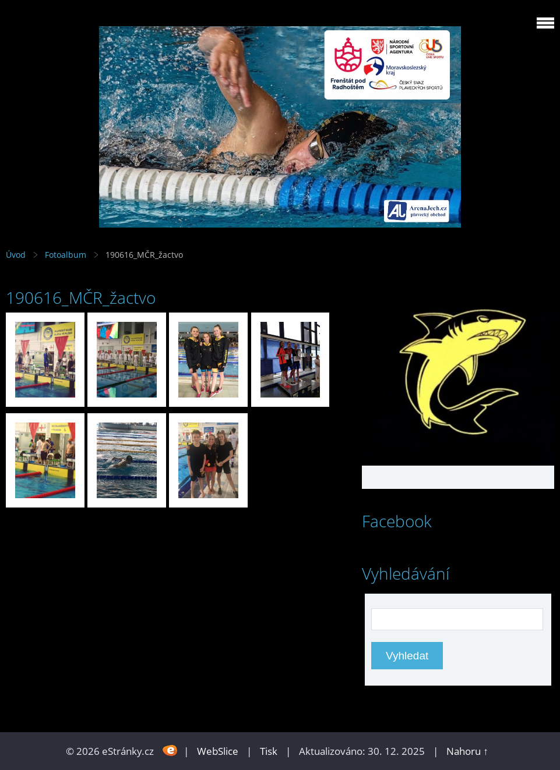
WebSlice (217, 751)
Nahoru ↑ (467, 751)
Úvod (16, 254)
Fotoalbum (65, 254)
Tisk (268, 751)
